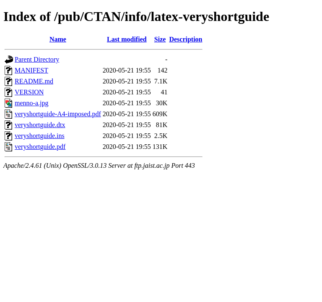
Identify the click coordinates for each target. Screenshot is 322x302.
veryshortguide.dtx (40, 124)
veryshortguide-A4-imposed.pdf (58, 113)
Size (160, 39)
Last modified (127, 39)
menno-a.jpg (31, 103)
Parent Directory (37, 59)
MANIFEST (31, 70)
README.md (34, 81)
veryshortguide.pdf (40, 146)
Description (185, 39)
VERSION (29, 92)
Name (57, 39)
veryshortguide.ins (40, 135)
